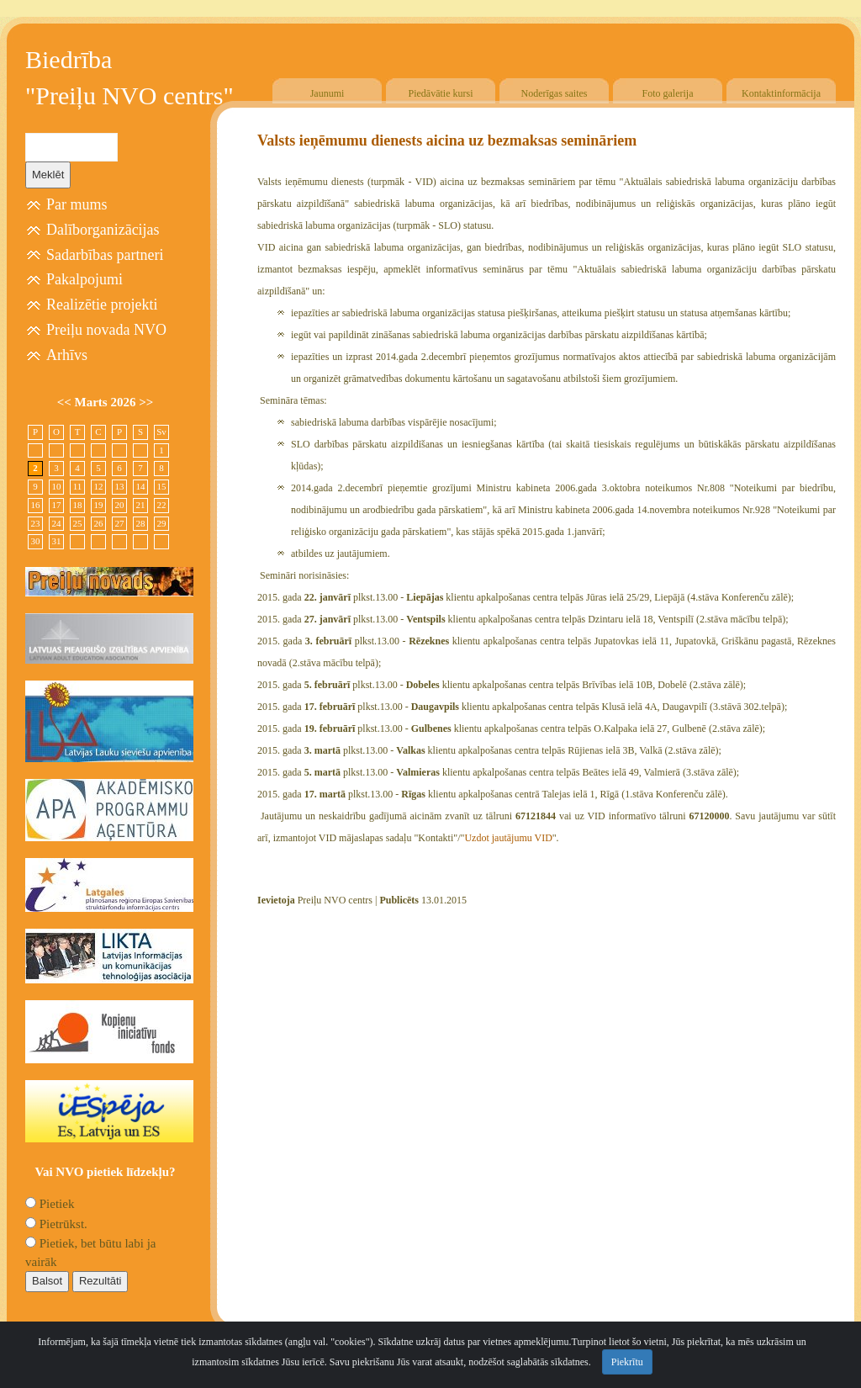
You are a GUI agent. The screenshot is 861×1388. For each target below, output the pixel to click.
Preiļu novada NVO (106, 329)
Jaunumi (327, 93)
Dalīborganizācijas (103, 229)
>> (146, 402)
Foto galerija (668, 93)
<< (66, 402)
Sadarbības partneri (104, 254)
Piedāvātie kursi (441, 93)
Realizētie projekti (101, 304)
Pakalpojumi (84, 279)
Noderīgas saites (554, 93)
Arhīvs (66, 355)
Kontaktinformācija (781, 93)
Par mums (77, 204)
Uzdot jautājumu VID (508, 838)
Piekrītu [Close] (627, 1362)
